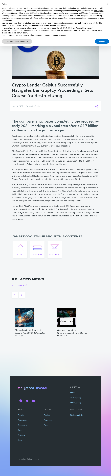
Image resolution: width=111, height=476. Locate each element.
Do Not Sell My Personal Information (77, 28)
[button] (108, 4)
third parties (46, 13)
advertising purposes (10, 18)
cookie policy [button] (99, 11)
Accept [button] (102, 41)
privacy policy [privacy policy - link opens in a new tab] (22, 33)
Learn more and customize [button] (17, 41)
